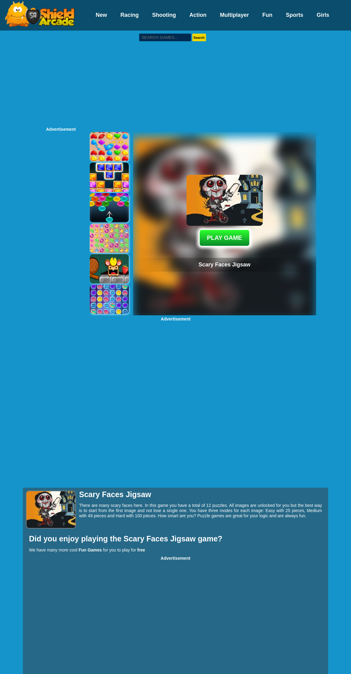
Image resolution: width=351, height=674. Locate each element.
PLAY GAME (224, 237)
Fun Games (90, 550)
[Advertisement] (175, 78)
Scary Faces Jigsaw (161, 538)
